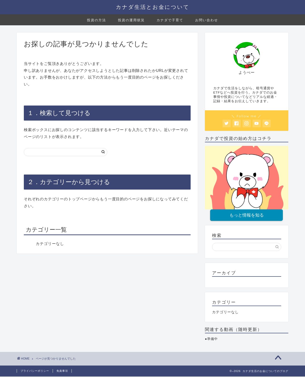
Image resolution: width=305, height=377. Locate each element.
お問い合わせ (206, 20)
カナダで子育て (170, 20)
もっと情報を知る (246, 215)
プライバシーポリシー (34, 371)
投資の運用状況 (131, 20)
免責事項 (62, 371)
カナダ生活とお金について (152, 7)
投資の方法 (96, 20)
